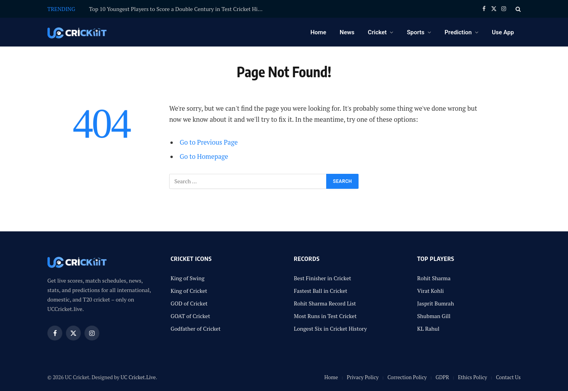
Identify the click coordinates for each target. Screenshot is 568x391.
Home (318, 32)
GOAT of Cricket (190, 316)
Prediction (458, 32)
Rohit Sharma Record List (325, 303)
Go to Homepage (204, 156)
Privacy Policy (363, 377)
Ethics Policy (472, 377)
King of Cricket (189, 290)
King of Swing (188, 278)
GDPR (442, 377)
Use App (503, 32)
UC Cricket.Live (138, 377)
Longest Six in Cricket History (330, 328)
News (347, 32)
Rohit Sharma (434, 278)
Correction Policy (407, 377)
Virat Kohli (430, 290)
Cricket (377, 32)
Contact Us (508, 377)
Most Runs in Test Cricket (325, 316)
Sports (415, 32)
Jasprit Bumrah (435, 303)
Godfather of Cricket (196, 328)
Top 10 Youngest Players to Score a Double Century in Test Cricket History (178, 9)
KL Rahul (428, 328)
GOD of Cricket (189, 303)
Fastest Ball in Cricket (321, 290)
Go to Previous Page (209, 142)
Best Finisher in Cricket (322, 278)
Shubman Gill (434, 316)
